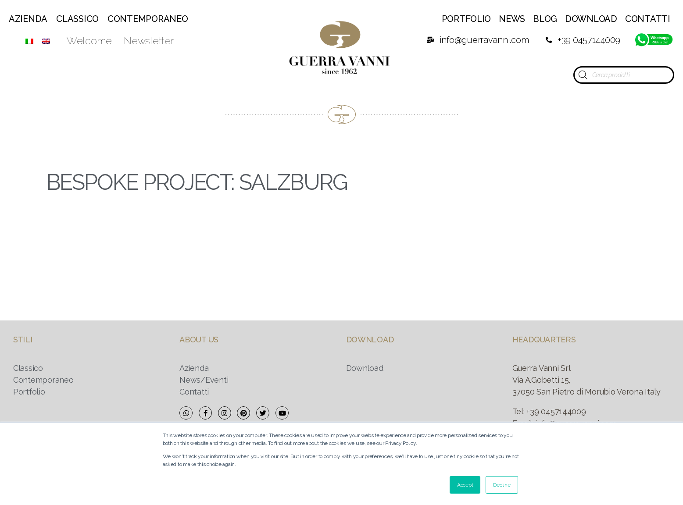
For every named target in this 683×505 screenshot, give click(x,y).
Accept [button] (465, 485)
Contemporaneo (147, 19)
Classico (77, 19)
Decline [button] (501, 485)
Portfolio (466, 19)
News (512, 19)
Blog (545, 19)
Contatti (647, 19)
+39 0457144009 (556, 411)
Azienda (28, 19)
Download (591, 19)
